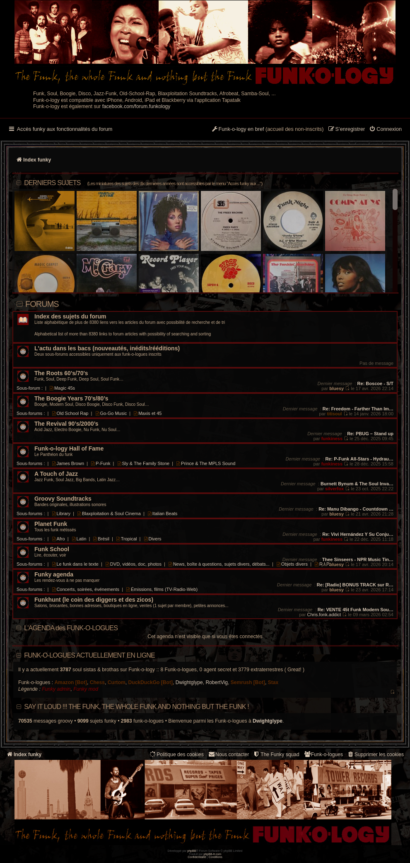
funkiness (331, 438)
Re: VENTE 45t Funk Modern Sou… (355, 609)
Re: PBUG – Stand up (370, 433)
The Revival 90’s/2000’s (66, 424)
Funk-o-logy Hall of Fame (69, 449)
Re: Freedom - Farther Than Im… (358, 408)
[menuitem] (385, 129)
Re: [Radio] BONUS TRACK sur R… (355, 584)
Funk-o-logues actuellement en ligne (89, 655)
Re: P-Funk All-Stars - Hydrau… (359, 458)
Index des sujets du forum (70, 316)
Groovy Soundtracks (63, 499)
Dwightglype (189, 682)
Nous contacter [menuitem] (228, 754)
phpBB (191, 850)
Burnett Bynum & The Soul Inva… (357, 483)
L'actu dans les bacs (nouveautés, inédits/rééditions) (107, 348)
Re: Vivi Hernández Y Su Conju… (357, 534)
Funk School (51, 549)
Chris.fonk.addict (324, 614)
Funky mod (85, 689)
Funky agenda (53, 574)
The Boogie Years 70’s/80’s (71, 398)
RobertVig (216, 682)
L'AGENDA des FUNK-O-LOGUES (71, 628)
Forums (42, 304)
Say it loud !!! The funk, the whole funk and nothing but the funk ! (136, 706)
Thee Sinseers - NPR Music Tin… (357, 559)
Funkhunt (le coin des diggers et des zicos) (93, 600)
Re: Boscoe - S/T (375, 383)
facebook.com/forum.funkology (136, 106)
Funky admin (56, 689)
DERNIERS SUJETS (143, 182)
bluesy (336, 388)
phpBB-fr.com (213, 854)
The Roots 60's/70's (61, 373)
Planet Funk (50, 524)
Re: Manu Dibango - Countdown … (355, 508)
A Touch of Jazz (56, 474)
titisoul (334, 413)
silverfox (334, 488)
